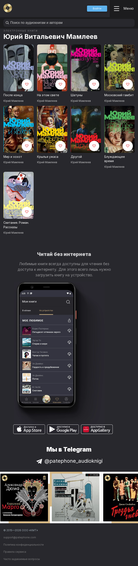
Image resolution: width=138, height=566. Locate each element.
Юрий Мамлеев (13, 100)
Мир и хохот (12, 156)
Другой (76, 156)
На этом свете (48, 95)
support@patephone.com (19, 537)
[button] (97, 9)
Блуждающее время (114, 159)
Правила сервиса (14, 551)
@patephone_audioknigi (69, 461)
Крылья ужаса (47, 156)
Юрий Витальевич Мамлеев (50, 36)
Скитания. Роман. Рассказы (16, 225)
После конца (12, 95)
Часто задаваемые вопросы (21, 559)
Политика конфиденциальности (23, 544)
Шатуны (76, 95)
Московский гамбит (119, 95)
